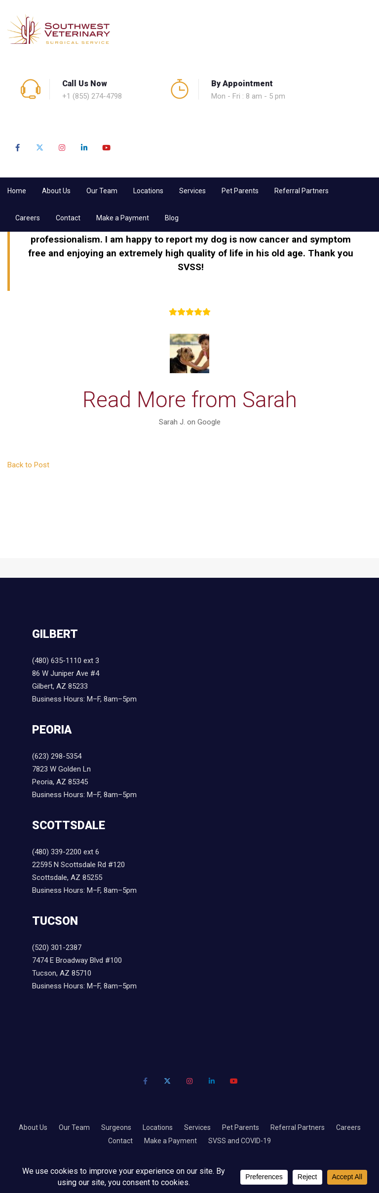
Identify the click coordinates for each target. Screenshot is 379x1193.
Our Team (101, 191)
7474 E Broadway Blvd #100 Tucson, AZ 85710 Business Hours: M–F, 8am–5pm (84, 973)
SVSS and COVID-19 (239, 1141)
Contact (68, 218)
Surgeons (116, 1127)
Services (192, 191)
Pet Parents (240, 191)
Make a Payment (122, 218)
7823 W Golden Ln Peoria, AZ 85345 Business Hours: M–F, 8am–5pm (84, 782)
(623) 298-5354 (56, 756)
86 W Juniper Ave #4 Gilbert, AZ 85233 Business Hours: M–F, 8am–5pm (84, 686)
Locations (148, 191)
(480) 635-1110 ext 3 (65, 660)
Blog (172, 218)
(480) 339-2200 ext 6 (65, 851)
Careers (27, 218)
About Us (56, 191)
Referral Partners (301, 191)
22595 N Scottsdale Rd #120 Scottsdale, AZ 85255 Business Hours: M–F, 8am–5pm (84, 877)
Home (16, 191)
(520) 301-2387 (56, 947)
